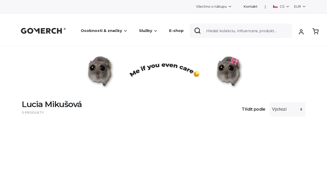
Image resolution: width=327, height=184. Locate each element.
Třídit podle (253, 109)
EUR (298, 6)
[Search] (241, 31)
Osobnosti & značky (104, 30)
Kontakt (250, 6)
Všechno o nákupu (212, 6)
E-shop (176, 30)
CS (279, 6)
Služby (148, 30)
